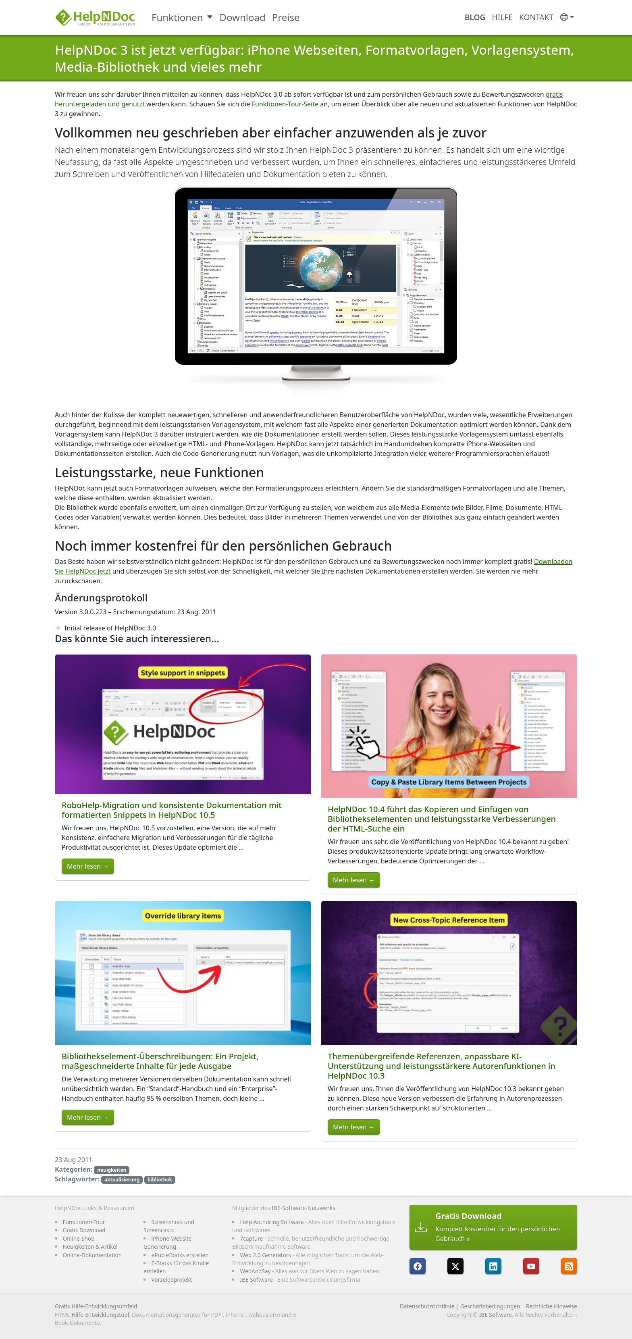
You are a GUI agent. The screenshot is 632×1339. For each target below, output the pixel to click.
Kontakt (536, 17)
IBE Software (256, 1279)
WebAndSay (255, 1271)
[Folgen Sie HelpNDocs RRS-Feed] (569, 1266)
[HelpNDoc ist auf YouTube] (531, 1266)
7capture (251, 1238)
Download (243, 17)
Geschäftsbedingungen (490, 1306)
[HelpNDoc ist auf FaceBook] (418, 1266)
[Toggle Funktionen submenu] (210, 17)
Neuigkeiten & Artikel (90, 1246)
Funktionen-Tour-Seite (285, 104)
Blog (475, 17)
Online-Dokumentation (92, 1255)
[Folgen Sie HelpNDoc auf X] (455, 1266)
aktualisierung (121, 1179)
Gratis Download (84, 1230)
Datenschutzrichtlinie (427, 1306)
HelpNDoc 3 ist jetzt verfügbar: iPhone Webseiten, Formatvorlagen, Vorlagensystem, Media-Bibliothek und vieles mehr (314, 58)
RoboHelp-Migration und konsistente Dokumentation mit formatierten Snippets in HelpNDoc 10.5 (172, 810)
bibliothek (160, 1179)
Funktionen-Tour (84, 1222)
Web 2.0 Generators (265, 1255)
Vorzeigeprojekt (172, 1279)
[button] (567, 17)
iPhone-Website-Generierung (168, 1242)
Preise (286, 17)
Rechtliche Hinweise (551, 1306)
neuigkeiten (111, 1169)
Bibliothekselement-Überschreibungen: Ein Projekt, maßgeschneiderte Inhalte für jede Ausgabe (160, 1061)
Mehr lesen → (88, 866)
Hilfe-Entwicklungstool (100, 1314)
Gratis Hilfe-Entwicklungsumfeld (96, 1306)
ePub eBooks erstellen (180, 1255)
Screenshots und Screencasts (168, 1226)
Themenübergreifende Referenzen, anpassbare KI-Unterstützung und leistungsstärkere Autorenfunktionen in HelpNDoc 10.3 (441, 1066)
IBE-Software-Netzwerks (303, 1208)
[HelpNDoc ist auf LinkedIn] (493, 1266)
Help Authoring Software (272, 1222)
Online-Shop (79, 1238)
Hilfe (502, 17)
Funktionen (177, 17)
